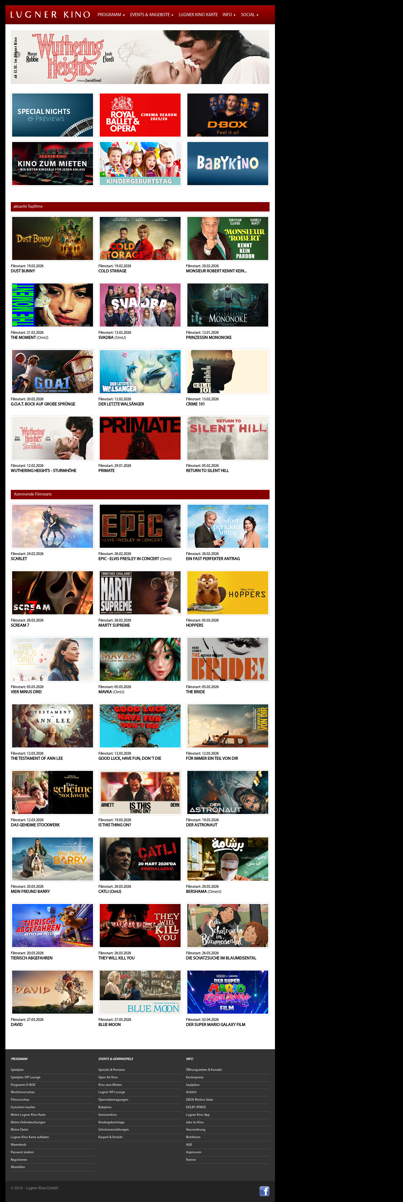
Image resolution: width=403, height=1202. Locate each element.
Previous (16, 54)
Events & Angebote (152, 15)
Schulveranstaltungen (113, 1129)
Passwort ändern (22, 1152)
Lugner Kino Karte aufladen (30, 1137)
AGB (189, 1144)
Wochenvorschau (23, 1092)
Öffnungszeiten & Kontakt (204, 1070)
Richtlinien (193, 1137)
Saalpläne (192, 1085)
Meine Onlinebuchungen (28, 1122)
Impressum (193, 1152)
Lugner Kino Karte (198, 15)
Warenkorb (18, 1144)
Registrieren (19, 1160)
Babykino (105, 1107)
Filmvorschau (20, 1099)
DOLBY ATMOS (196, 1107)
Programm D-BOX (23, 1085)
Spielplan (17, 1070)
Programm (111, 15)
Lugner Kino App (198, 1115)
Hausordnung (195, 1129)
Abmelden (18, 1167)
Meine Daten (20, 1129)
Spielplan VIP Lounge (25, 1077)
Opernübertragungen (113, 1099)
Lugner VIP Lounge (111, 1092)
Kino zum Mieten (110, 1085)
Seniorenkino (107, 1115)
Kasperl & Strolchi (110, 1137)
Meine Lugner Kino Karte (28, 1115)
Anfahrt (191, 1092)
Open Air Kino (108, 1077)
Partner (191, 1160)
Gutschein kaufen (23, 1107)
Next (263, 54)
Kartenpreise (195, 1077)
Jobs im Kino (195, 1122)
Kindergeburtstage (111, 1122)
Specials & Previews (111, 1070)
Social (250, 15)
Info (229, 15)
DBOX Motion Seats (199, 1099)
